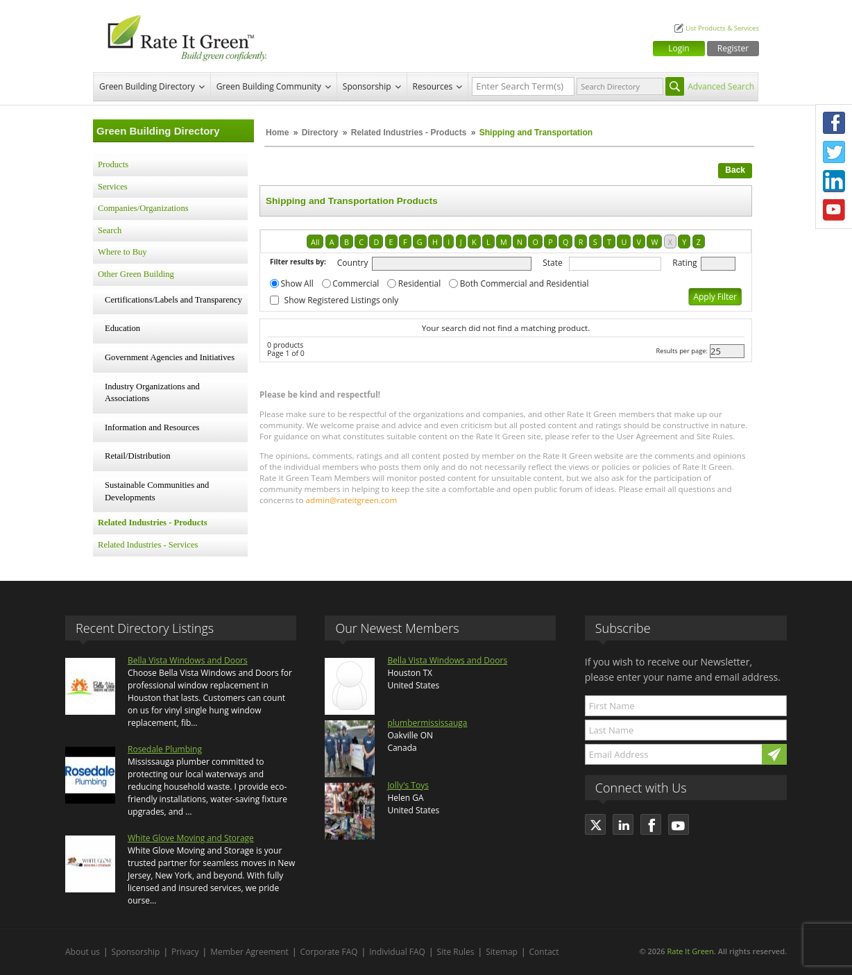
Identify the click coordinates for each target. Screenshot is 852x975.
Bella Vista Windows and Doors (188, 660)
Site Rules (456, 952)
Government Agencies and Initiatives (170, 357)
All (315, 242)
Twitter (834, 152)
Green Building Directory (147, 86)
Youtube (834, 210)
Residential (419, 283)
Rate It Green (690, 951)
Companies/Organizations (143, 208)
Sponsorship (367, 86)
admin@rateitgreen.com (352, 500)
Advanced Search (721, 86)
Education (122, 328)
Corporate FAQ (329, 952)
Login (678, 48)
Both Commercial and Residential (524, 283)
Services (113, 187)
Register (733, 48)
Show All (297, 283)
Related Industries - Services (148, 545)
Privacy (185, 952)
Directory (320, 132)
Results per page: (682, 350)
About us (82, 952)
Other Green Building (136, 274)
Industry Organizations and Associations (152, 393)
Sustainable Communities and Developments (157, 491)
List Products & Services (722, 28)
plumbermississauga (427, 723)
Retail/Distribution (137, 456)
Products (113, 164)
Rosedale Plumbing (165, 749)
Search (109, 230)
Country (352, 263)
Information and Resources (152, 427)
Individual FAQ (397, 952)
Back (735, 170)
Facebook (834, 123)
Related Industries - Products (409, 132)
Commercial (355, 283)
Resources (433, 86)
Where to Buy (122, 252)
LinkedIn (834, 181)
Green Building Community (268, 86)
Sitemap (502, 952)
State (553, 263)
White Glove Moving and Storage (191, 838)
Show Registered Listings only (341, 300)
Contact (544, 952)
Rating (684, 263)
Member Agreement (249, 952)
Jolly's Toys (408, 785)
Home (277, 132)
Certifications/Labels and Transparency (173, 300)
